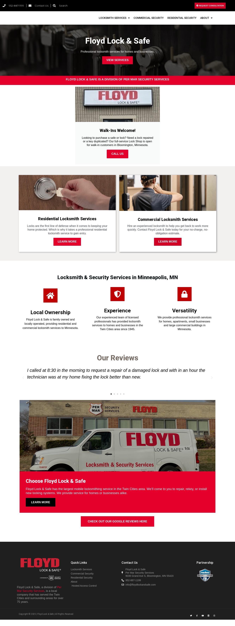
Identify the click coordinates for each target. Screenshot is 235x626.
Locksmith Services (114, 21)
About (206, 21)
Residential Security (181, 20)
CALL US (117, 159)
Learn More (67, 246)
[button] (111, 398)
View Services (117, 65)
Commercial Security (149, 20)
